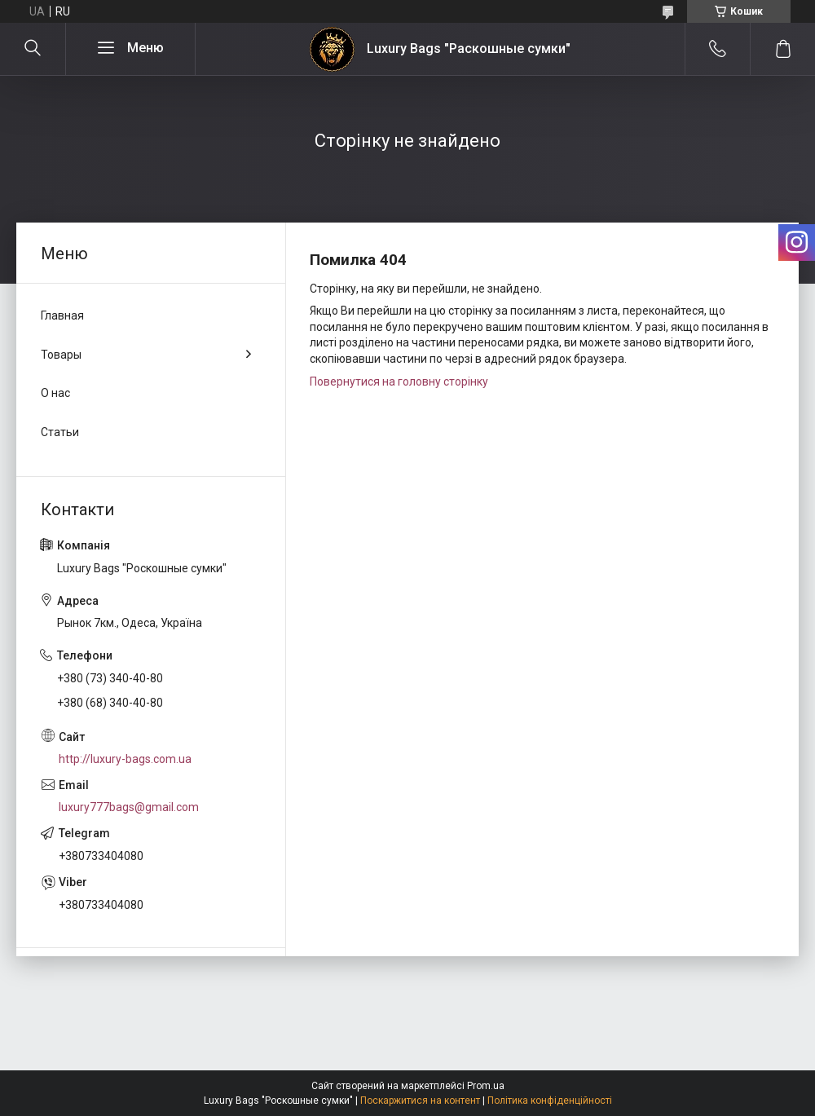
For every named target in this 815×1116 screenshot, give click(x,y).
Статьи (60, 432)
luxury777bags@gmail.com (129, 807)
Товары (61, 354)
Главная (62, 315)
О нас (55, 392)
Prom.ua (485, 1086)
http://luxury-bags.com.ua (125, 758)
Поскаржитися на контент (420, 1100)
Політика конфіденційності (549, 1100)
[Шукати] (32, 49)
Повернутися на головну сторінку (399, 381)
